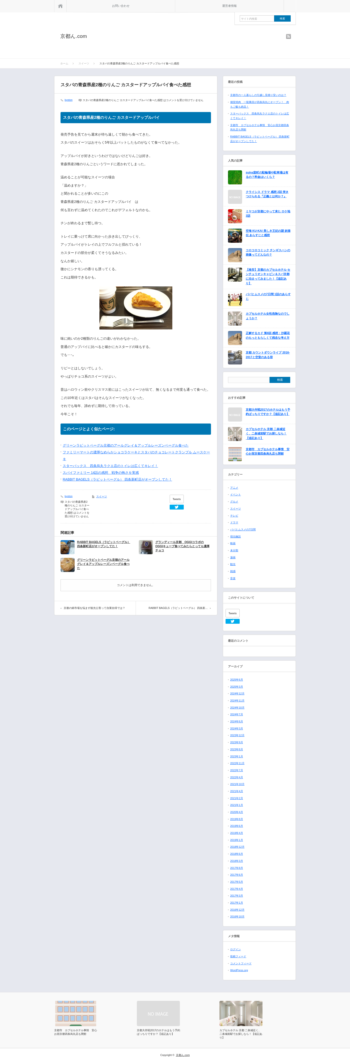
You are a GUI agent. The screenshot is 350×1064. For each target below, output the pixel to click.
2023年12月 (237, 735)
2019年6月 (236, 825)
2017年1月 (236, 902)
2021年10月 (237, 784)
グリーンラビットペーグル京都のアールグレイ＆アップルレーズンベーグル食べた (126, 445)
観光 (233, 564)
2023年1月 (236, 756)
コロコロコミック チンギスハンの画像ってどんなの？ (268, 253)
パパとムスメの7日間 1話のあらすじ (268, 297)
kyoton (68, 99)
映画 (233, 543)
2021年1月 (236, 805)
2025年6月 (236, 679)
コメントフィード (241, 963)
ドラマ (234, 522)
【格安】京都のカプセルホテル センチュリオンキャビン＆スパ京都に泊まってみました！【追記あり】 (268, 276)
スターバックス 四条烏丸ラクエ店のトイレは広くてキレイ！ (110, 466)
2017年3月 (236, 895)
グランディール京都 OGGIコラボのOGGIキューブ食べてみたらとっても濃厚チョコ (182, 546)
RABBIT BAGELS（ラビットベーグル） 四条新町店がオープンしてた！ (117, 479)
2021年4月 (236, 791)
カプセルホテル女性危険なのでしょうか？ (267, 316)
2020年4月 (236, 812)
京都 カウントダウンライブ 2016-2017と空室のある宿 (268, 355)
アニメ (234, 487)
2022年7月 (236, 770)
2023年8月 (236, 749)
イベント (235, 494)
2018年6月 (236, 853)
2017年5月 (236, 881)
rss (288, 36)
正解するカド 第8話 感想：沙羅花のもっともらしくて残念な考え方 (268, 335)
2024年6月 (236, 721)
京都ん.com (73, 36)
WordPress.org (239, 970)
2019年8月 (236, 819)
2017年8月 (236, 867)
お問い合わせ (121, 6)
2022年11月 (237, 763)
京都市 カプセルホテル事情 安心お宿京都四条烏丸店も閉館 (267, 452)
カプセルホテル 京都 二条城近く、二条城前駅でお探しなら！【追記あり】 (266, 433)
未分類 (234, 550)
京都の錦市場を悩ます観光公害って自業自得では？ (94, 607)
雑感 (233, 571)
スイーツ (101, 496)
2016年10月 (237, 916)
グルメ (234, 501)
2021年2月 (236, 798)
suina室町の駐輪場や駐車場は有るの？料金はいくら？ (267, 175)
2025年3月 (236, 686)
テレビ (234, 515)
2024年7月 (236, 714)
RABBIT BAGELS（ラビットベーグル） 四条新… (178, 607)
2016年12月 (237, 909)
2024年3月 (236, 728)
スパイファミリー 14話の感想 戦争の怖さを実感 (101, 473)
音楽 (233, 578)
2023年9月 (236, 742)
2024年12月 (237, 693)
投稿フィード (238, 956)
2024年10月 (237, 707)
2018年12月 (237, 846)
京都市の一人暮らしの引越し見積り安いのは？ (258, 95)
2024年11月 (237, 700)
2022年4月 (236, 777)
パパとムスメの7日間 (243, 529)
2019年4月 (236, 832)
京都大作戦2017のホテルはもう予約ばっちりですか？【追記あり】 (268, 412)
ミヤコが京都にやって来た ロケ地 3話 (268, 214)
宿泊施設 (235, 536)
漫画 (233, 557)
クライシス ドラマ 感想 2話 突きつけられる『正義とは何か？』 (267, 194)
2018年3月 (236, 860)
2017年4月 (236, 888)
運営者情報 (229, 6)
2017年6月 (236, 874)
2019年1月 (236, 840)
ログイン (235, 949)
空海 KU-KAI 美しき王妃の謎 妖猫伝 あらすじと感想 (268, 233)
